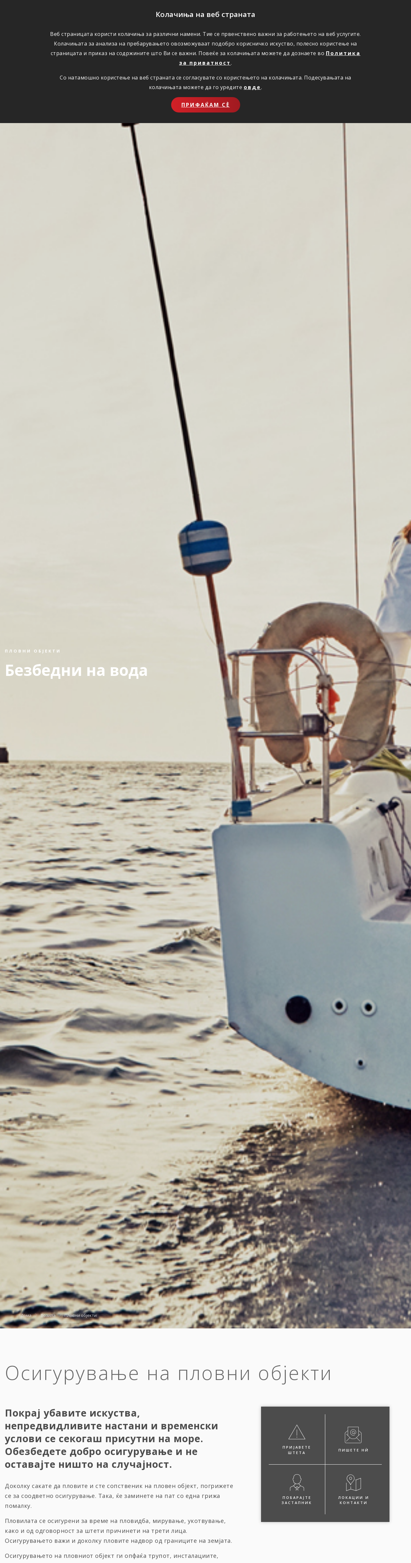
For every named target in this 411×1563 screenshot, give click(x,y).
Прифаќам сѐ (205, 104)
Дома (26, 1315)
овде (252, 87)
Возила (48, 1315)
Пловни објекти (81, 1315)
